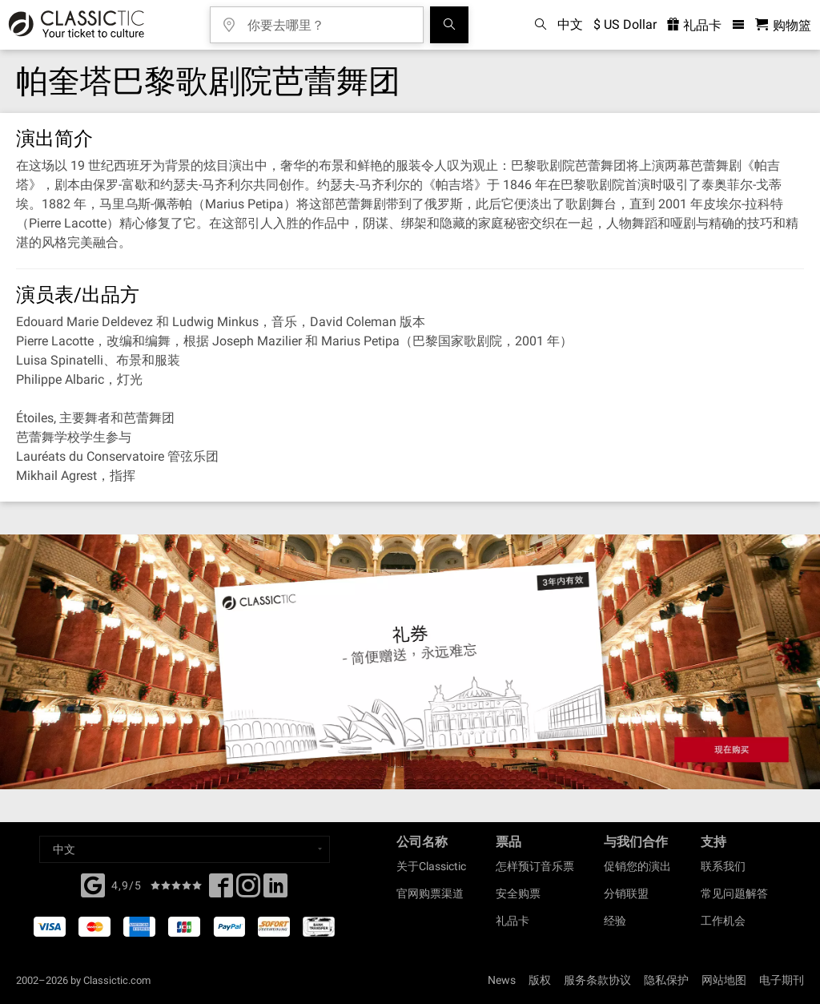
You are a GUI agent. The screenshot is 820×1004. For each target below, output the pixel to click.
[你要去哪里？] (328, 19)
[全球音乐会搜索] (449, 24)
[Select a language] (184, 849)
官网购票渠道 (430, 893)
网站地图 (723, 980)
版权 (540, 980)
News (502, 980)
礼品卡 (512, 920)
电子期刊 (781, 980)
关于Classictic (431, 866)
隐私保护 (666, 980)
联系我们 (723, 866)
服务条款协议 (597, 980)
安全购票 (518, 893)
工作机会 (723, 920)
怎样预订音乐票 (535, 866)
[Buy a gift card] (410, 661)
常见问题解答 (734, 893)
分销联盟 (626, 893)
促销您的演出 (637, 866)
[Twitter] (248, 890)
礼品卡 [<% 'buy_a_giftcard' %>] (694, 25)
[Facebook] (93, 884)
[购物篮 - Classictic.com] (783, 25)
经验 (615, 920)
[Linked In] (275, 890)
